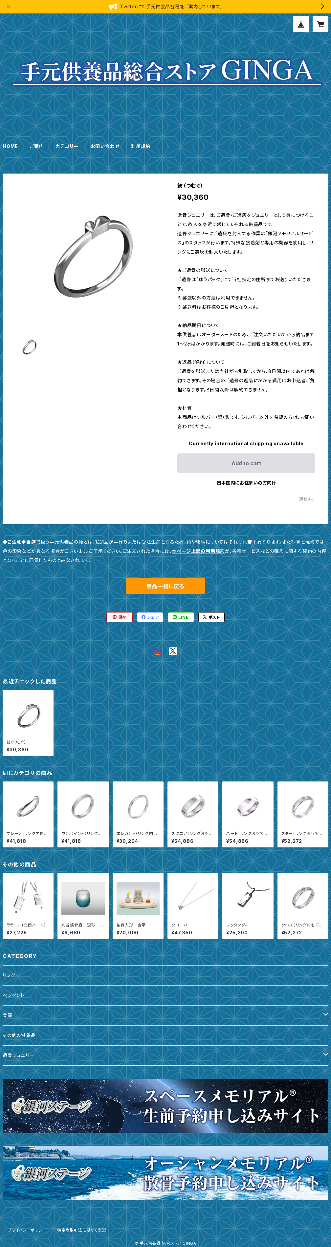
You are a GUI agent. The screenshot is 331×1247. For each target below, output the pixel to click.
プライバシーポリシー (27, 1230)
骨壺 (7, 1015)
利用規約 (140, 146)
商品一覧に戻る (165, 586)
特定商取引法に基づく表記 (81, 1230)
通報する (307, 499)
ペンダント (13, 995)
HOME (10, 146)
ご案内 (37, 146)
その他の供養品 (19, 1035)
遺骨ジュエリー (18, 1055)
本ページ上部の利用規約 (198, 551)
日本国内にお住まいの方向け (246, 483)
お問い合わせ (105, 146)
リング (9, 975)
